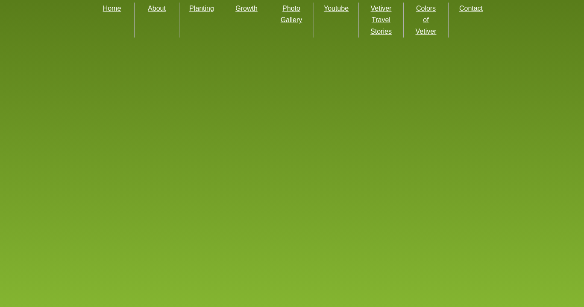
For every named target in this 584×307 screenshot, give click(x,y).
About (157, 8)
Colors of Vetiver (426, 20)
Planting (201, 8)
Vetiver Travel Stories (381, 20)
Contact (471, 8)
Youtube (336, 8)
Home (112, 8)
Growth (246, 8)
